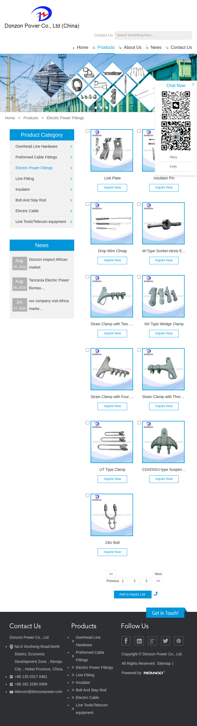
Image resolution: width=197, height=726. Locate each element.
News (156, 47)
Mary (173, 157)
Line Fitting (25, 178)
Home (82, 47)
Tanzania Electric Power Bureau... (49, 284)
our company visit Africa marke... (49, 305)
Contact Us (103, 35)
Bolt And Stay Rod (31, 200)
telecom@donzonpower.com (38, 691)
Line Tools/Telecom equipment (41, 221)
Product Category (42, 135)
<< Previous (111, 575)
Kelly (173, 166)
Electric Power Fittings (65, 118)
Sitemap (164, 663)
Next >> (158, 575)
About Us (133, 47)
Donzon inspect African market (48, 263)
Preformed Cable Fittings (36, 157)
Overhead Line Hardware (37, 146)
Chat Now (175, 85)
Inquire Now (112, 187)
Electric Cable (27, 211)
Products (106, 47)
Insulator (23, 189)
